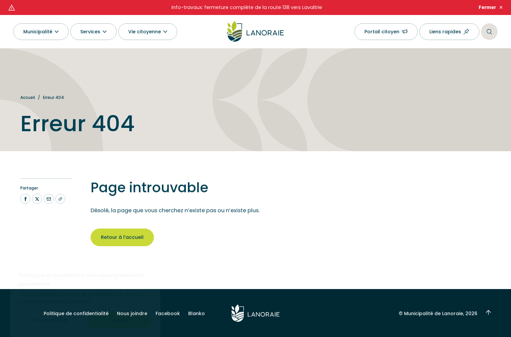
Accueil (27, 97)
